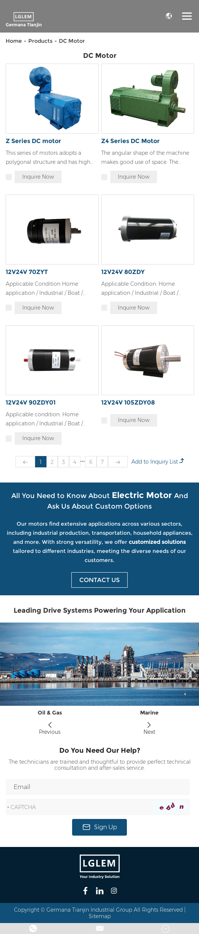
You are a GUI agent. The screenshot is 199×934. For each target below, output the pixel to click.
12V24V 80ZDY (123, 272)
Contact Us (99, 580)
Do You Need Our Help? (99, 750)
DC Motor (72, 41)
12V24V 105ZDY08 (128, 402)
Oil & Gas (50, 713)
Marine (149, 713)
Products (40, 41)
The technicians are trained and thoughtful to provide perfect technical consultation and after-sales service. (100, 765)
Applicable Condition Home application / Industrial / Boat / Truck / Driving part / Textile (44, 288)
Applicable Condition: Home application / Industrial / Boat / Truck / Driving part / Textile (139, 288)
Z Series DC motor (33, 141)
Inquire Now (38, 176)
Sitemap (100, 916)
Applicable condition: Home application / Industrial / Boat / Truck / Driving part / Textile (44, 419)
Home (14, 41)
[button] (50, 722)
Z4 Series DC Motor (130, 141)
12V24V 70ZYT (27, 272)
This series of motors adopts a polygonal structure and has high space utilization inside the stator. (48, 158)
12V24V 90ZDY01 (31, 402)
